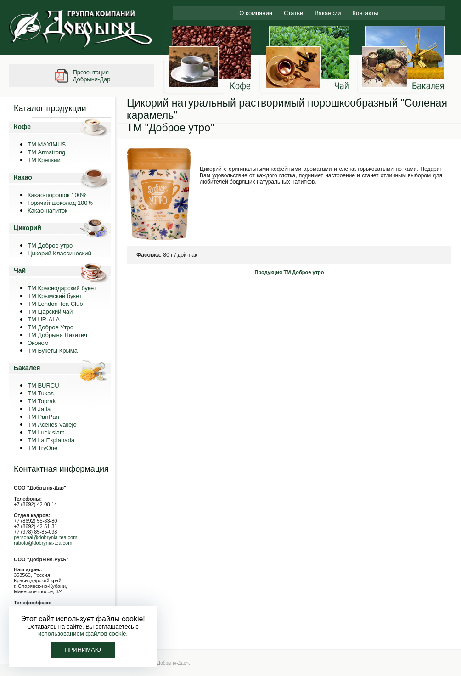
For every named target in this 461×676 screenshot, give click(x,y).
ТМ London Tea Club (55, 303)
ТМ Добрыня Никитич (57, 335)
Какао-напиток (47, 210)
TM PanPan (43, 416)
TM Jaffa (39, 409)
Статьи (293, 13)
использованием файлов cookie (82, 633)
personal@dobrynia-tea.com (45, 537)
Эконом (38, 342)
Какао (23, 177)
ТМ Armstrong (46, 152)
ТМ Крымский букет (55, 296)
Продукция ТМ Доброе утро (289, 272)
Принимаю (83, 649)
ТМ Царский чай (50, 311)
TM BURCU (43, 385)
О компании (255, 13)
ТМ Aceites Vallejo (52, 424)
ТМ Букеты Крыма (53, 350)
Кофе (22, 126)
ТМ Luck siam (46, 432)
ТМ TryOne (42, 448)
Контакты (365, 13)
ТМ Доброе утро (50, 245)
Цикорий (27, 227)
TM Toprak (42, 401)
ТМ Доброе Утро (50, 327)
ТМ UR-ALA (44, 319)
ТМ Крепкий (44, 160)
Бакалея (27, 368)
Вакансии (328, 13)
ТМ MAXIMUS (47, 144)
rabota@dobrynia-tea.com (43, 543)
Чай (20, 270)
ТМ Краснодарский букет (62, 288)
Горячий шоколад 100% (60, 202)
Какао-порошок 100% (57, 195)
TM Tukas (41, 393)
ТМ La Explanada (51, 440)
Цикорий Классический (59, 253)
